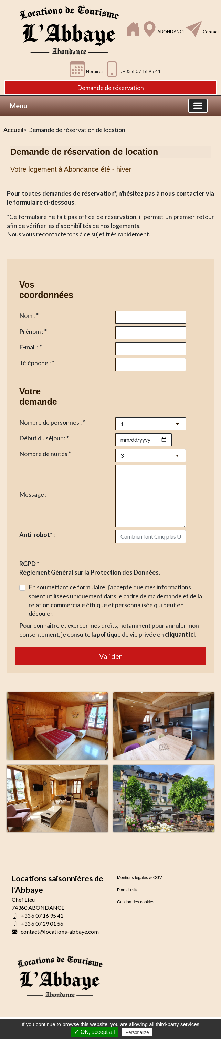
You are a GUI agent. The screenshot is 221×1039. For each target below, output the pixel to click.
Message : (33, 494)
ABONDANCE (171, 31)
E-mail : (30, 347)
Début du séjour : (44, 438)
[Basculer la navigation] (198, 106)
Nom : (29, 315)
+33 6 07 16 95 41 (42, 915)
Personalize (137, 1032)
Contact (210, 31)
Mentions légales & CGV (139, 877)
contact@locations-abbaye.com (60, 931)
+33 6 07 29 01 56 (42, 923)
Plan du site (128, 890)
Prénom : (33, 331)
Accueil (13, 130)
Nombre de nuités (45, 454)
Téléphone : (36, 363)
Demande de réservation (110, 87)
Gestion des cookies (135, 902)
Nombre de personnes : (52, 422)
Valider (110, 656)
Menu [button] (18, 106)
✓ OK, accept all (94, 1032)
